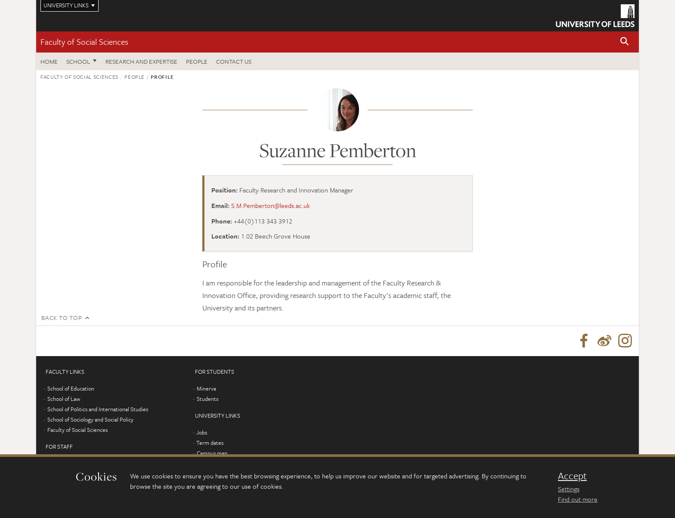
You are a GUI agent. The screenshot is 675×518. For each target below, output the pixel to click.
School (78, 61)
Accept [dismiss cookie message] (572, 476)
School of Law (63, 398)
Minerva (206, 388)
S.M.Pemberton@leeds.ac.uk (270, 205)
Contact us (233, 61)
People (196, 61)
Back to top (61, 317)
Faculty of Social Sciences (84, 41)
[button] (625, 42)
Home (49, 61)
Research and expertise (141, 61)
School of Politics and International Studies (97, 409)
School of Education (70, 388)
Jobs (201, 432)
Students (207, 398)
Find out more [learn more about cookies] (578, 499)
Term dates (209, 442)
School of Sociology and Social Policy (90, 419)
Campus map (212, 453)
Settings (568, 488)
